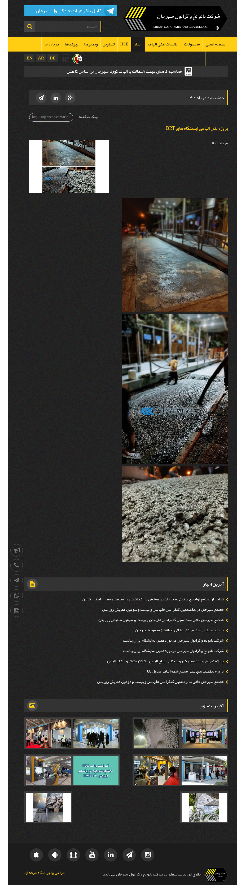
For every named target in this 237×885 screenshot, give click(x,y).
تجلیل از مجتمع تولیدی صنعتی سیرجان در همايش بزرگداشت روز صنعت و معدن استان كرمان (145, 599)
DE (45, 58)
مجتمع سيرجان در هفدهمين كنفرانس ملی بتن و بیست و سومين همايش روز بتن (155, 609)
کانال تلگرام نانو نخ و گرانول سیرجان (61, 10)
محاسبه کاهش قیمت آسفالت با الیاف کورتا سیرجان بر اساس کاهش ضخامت (116, 72)
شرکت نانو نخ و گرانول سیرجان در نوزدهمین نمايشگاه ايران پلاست (165, 640)
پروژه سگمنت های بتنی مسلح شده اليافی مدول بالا (177, 671)
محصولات (184, 44)
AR (33, 58)
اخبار (130, 44)
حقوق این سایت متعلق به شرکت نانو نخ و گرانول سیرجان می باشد (144, 874)
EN (22, 58)
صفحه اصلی (208, 44)
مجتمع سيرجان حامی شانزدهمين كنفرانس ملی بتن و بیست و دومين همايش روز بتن (152, 681)
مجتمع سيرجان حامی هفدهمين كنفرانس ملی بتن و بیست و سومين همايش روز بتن (153, 620)
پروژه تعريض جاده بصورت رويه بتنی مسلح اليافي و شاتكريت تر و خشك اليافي (157, 661)
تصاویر (101, 44)
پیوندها (64, 44)
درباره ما (44, 44)
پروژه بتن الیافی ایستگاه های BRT (189, 128)
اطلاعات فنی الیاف (155, 44)
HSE (117, 44)
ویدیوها (83, 44)
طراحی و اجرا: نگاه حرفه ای (37, 873)
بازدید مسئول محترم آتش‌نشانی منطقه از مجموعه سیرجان (171, 630)
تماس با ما (209, 58)
